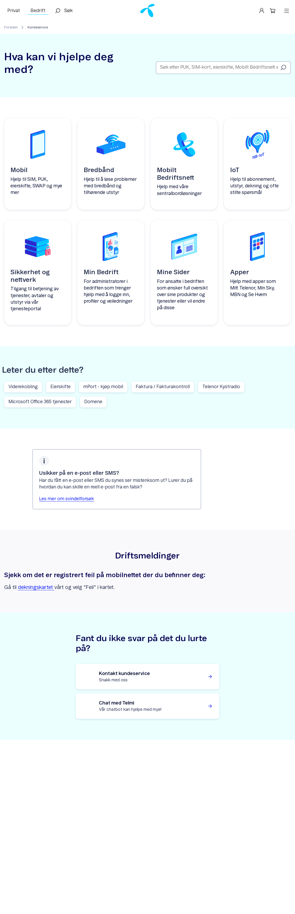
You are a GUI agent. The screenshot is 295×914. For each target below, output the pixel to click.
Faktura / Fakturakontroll (163, 386)
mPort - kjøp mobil (103, 386)
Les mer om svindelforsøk (66, 499)
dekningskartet (36, 587)
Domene (93, 401)
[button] (273, 10)
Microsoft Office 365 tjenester (40, 401)
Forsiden (11, 27)
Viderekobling (23, 386)
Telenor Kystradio (221, 386)
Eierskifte (60, 386)
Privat (13, 10)
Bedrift (37, 10)
